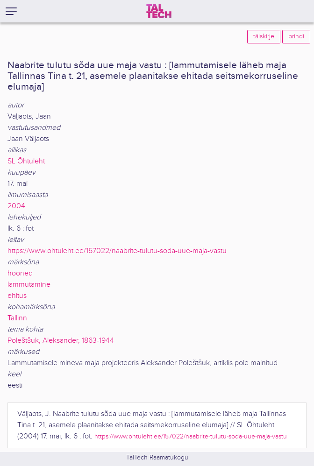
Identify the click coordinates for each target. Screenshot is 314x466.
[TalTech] (159, 11)
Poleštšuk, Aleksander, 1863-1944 (60, 340)
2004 (16, 206)
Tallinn (17, 318)
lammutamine (28, 284)
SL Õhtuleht (26, 161)
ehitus (17, 295)
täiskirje (263, 36)
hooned (20, 273)
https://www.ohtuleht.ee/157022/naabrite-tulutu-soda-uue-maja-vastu (117, 251)
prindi (296, 36)
